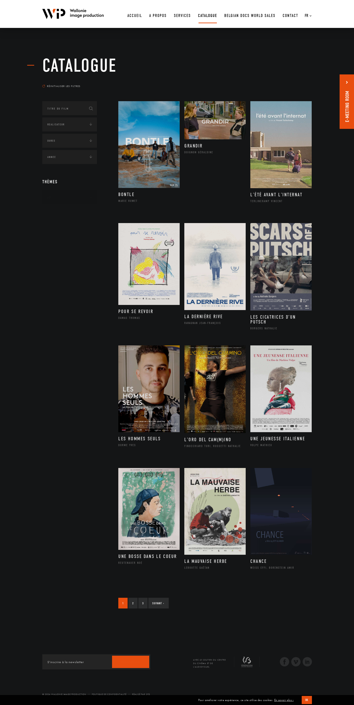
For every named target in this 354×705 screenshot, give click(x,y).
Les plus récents (300, 81)
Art (49, 197)
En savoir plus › (284, 700)
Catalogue (79, 65)
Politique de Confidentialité (109, 694)
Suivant (158, 603)
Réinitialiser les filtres (61, 86)
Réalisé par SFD (141, 694)
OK (306, 700)
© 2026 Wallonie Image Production (64, 694)
